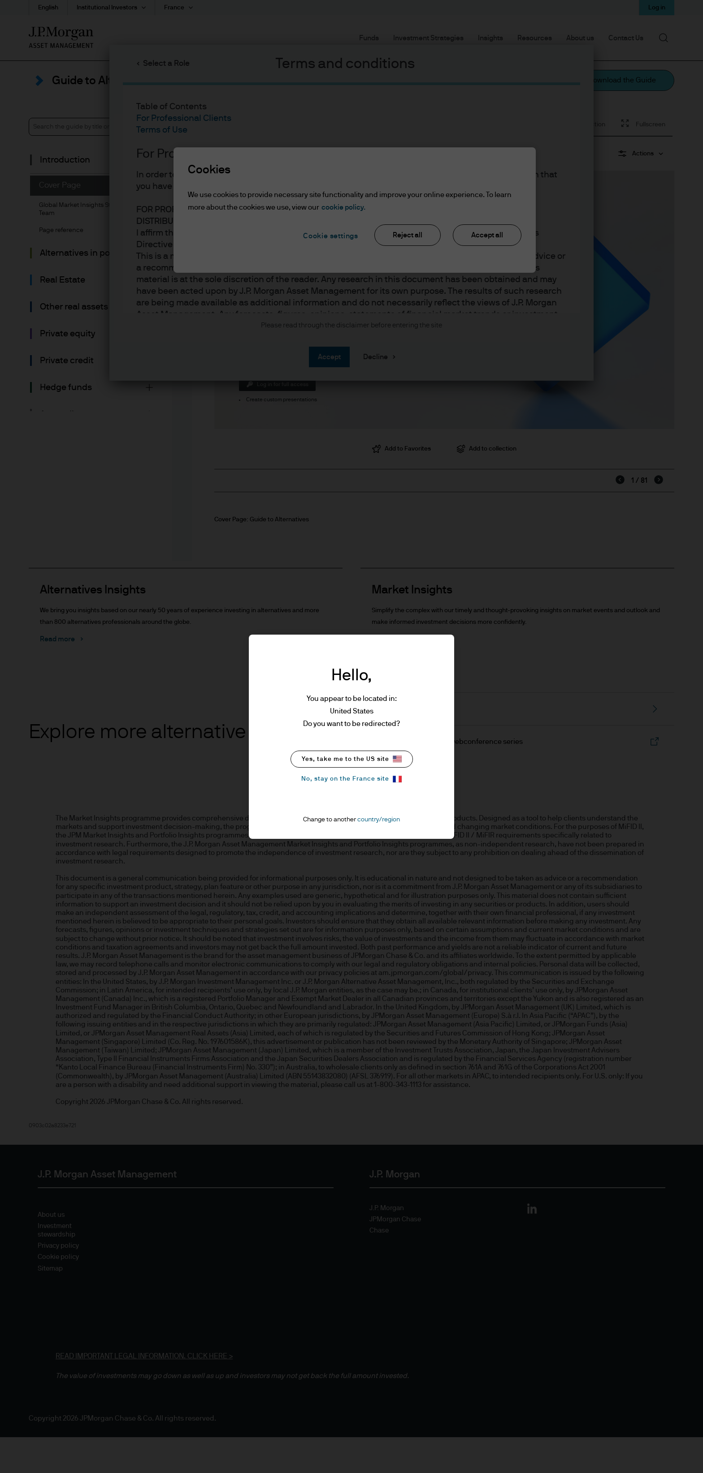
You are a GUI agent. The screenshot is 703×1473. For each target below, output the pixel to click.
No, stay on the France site (351, 779)
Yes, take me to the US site (352, 759)
